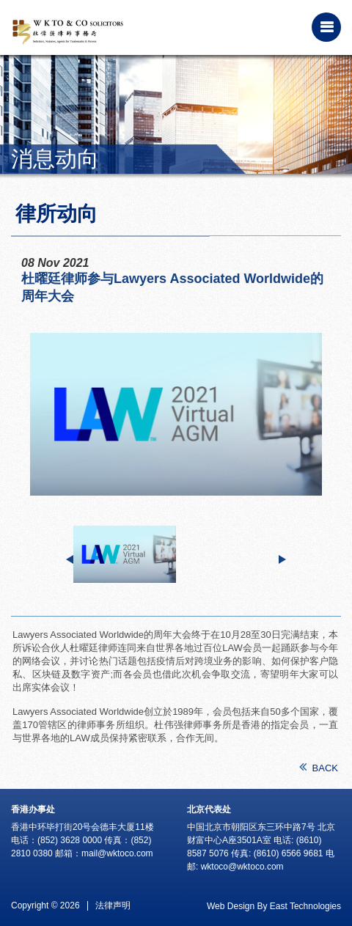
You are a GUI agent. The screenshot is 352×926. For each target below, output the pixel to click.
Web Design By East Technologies (274, 906)
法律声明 (113, 905)
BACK (318, 767)
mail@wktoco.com (117, 853)
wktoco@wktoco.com (242, 866)
